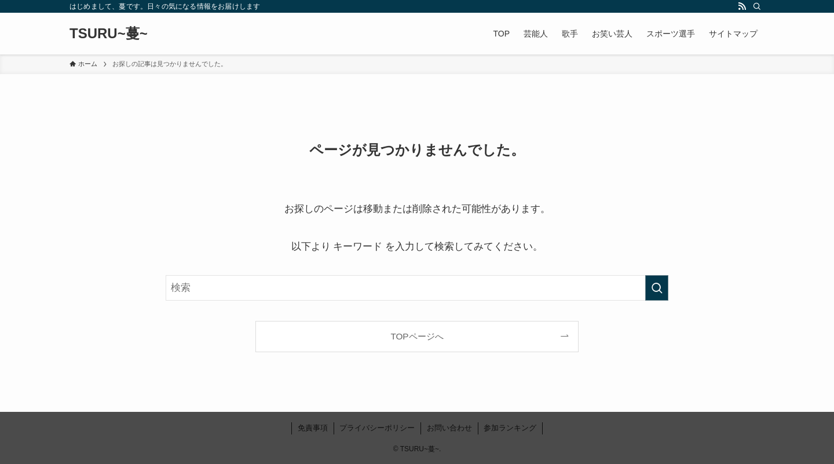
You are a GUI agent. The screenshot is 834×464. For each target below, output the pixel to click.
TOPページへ (416, 336)
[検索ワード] (417, 288)
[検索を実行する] (656, 288)
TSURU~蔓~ (109, 34)
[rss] (741, 6)
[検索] (757, 6)
